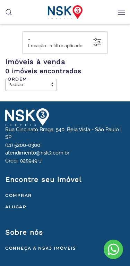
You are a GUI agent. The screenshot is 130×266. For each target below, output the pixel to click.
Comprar (18, 195)
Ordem (17, 79)
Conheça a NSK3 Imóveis (40, 248)
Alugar (15, 206)
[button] (121, 12)
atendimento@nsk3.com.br (37, 153)
